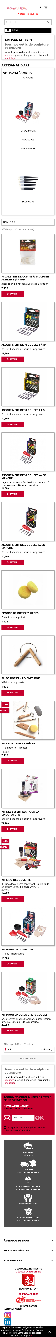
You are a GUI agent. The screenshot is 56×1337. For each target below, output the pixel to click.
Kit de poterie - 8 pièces (18, 743)
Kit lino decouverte (16, 880)
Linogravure (28, 130)
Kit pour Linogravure (17, 949)
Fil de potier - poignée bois (20, 678)
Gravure (28, 77)
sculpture (9, 55)
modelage (10, 58)
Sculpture (28, 201)
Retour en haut (28, 1058)
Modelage (28, 139)
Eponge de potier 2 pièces (19, 613)
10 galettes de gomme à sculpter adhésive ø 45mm (25, 278)
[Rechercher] (28, 22)
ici (32, 1335)
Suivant (47, 1050)
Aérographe (28, 148)
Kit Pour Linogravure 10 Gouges (24, 1014)
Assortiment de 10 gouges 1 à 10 (23, 344)
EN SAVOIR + (12, 294)
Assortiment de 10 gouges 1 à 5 (23, 410)
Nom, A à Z (28, 222)
